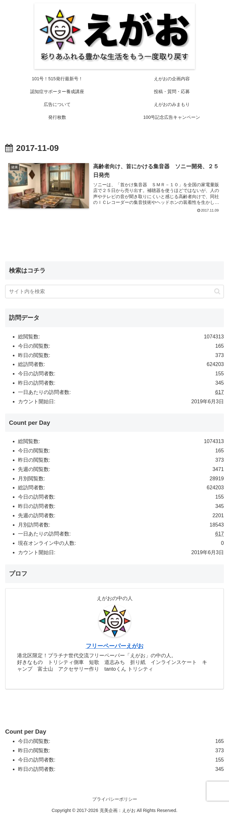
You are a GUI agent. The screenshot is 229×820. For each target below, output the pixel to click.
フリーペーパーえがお (115, 646)
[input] (114, 292)
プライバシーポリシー (114, 799)
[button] (217, 291)
